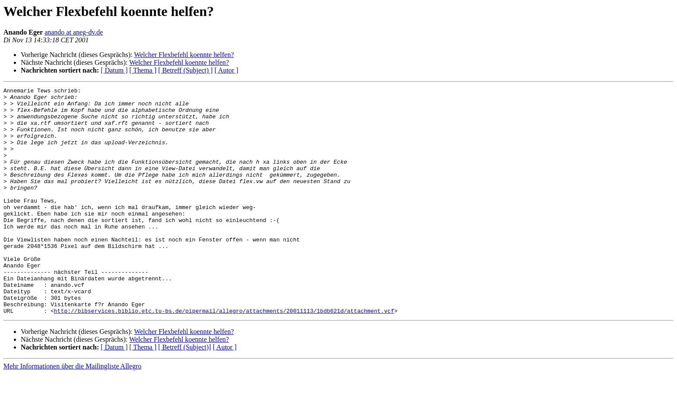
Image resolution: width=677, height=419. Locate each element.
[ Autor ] (226, 70)
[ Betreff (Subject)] (184, 392)
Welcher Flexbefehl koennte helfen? (184, 54)
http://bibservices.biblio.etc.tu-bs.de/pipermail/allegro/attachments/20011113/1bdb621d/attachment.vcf (224, 356)
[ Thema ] (143, 70)
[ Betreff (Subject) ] (185, 70)
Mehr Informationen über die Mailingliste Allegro (72, 411)
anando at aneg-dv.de (73, 32)
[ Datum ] (114, 70)
